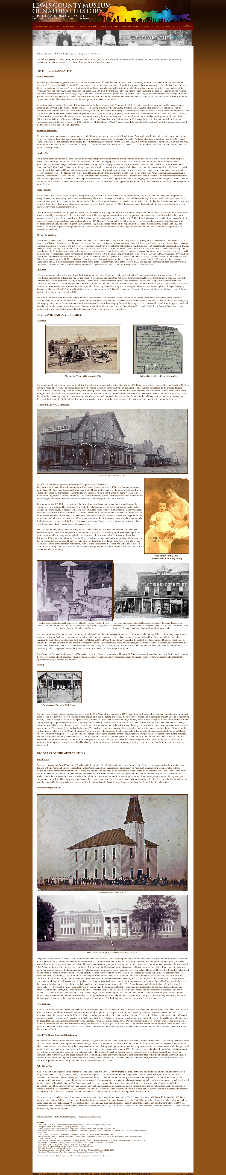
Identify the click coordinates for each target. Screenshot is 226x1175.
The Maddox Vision (49, 1174)
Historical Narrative (44, 54)
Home (35, 1174)
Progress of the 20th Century (90, 54)
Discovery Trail (109, 1174)
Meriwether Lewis (90, 1174)
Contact (147, 1174)
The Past (75, 1174)
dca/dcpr (189, 1174)
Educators (124, 1174)
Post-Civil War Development (65, 54)
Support (136, 1174)
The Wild (64, 1174)
